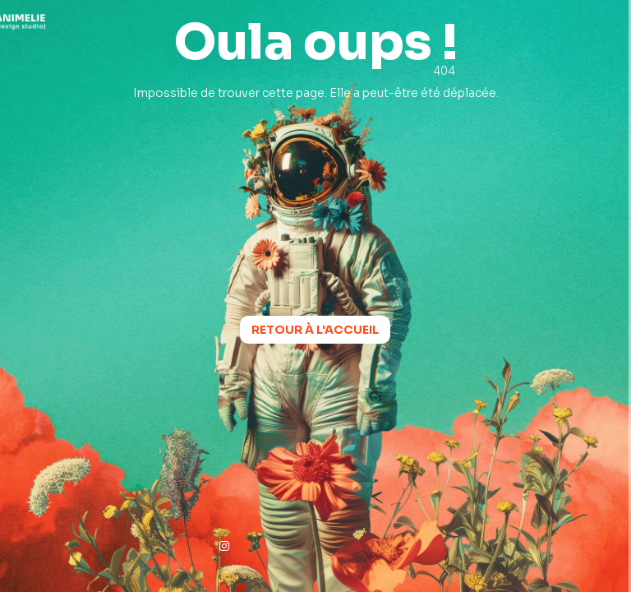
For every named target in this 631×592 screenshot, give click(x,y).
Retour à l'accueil (315, 329)
